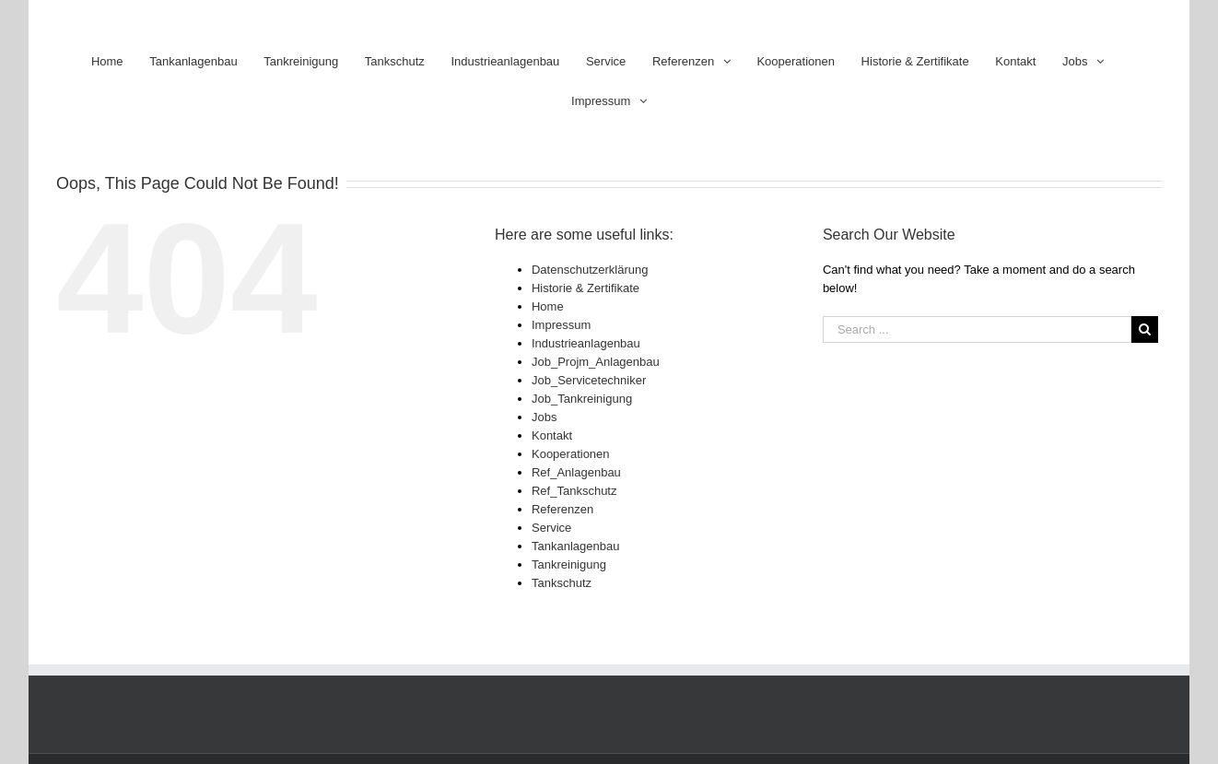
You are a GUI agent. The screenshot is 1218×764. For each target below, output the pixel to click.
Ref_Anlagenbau (576, 472)
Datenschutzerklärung (590, 269)
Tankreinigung (569, 564)
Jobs (544, 417)
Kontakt (552, 435)
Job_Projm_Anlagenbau (596, 362)
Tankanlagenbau (575, 546)
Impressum (561, 325)
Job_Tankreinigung (582, 399)
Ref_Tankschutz (574, 491)
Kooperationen (571, 454)
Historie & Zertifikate (585, 288)
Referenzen (562, 509)
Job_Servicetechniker (589, 380)
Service (551, 528)
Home (548, 306)
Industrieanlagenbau (586, 343)
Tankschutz (561, 583)
